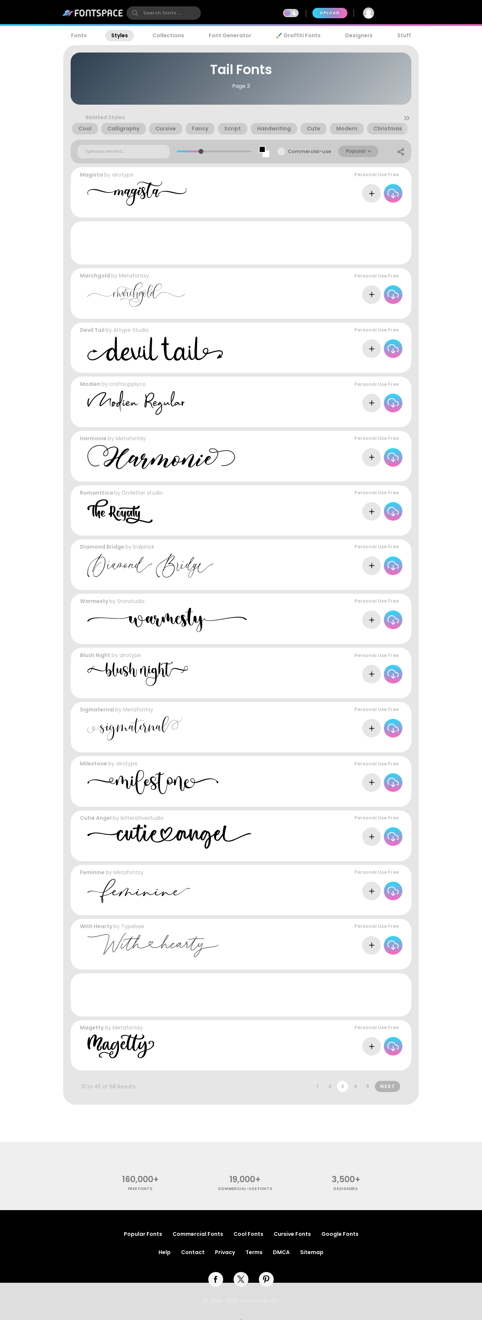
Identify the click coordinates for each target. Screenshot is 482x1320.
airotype (123, 174)
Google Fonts (340, 1234)
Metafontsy (134, 275)
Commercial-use (309, 151)
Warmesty (94, 601)
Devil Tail (92, 330)
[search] (163, 13)
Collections (168, 35)
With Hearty (96, 926)
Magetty (92, 1027)
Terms (254, 1252)
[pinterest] (266, 1279)
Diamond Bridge (102, 546)
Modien (90, 384)
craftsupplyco (127, 384)
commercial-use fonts (245, 1189)
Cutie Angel (96, 818)
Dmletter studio (142, 492)
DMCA (281, 1252)
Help (164, 1252)
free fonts (140, 1189)
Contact (193, 1252)
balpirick (143, 546)
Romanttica (96, 492)
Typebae (132, 926)
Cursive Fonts (292, 1234)
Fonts (79, 35)
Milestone (93, 763)
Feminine (92, 872)
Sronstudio (131, 601)
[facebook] (215, 1279)
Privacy (225, 1252)
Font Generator (230, 35)
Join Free (402, 13)
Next (387, 1086)
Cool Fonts (248, 1234)
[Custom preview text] (123, 151)
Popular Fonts (143, 1234)
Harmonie (93, 438)
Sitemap (312, 1252)
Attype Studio (131, 330)
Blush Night (95, 655)
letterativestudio (142, 818)
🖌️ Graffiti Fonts (298, 35)
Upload (330, 13)
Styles (119, 35)
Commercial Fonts (198, 1234)
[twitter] (241, 1279)
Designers (359, 35)
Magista (91, 174)
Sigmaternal (97, 709)
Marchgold (95, 275)
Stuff (404, 35)
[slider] (201, 151)
